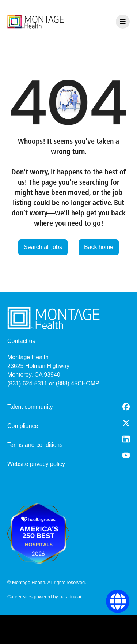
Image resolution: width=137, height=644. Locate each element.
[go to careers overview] (35, 22)
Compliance (22, 426)
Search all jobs (43, 247)
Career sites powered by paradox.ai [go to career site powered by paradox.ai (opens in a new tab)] (44, 596)
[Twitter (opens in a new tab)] (126, 423)
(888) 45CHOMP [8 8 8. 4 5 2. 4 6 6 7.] (77, 383)
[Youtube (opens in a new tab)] (126, 455)
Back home (98, 247)
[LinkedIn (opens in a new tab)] (126, 439)
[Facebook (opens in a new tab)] (126, 407)
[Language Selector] (118, 601)
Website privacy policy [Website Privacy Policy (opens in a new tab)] (36, 464)
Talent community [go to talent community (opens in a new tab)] (30, 407)
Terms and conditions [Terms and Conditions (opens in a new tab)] (34, 445)
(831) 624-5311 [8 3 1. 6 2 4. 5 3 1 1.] (27, 383)
